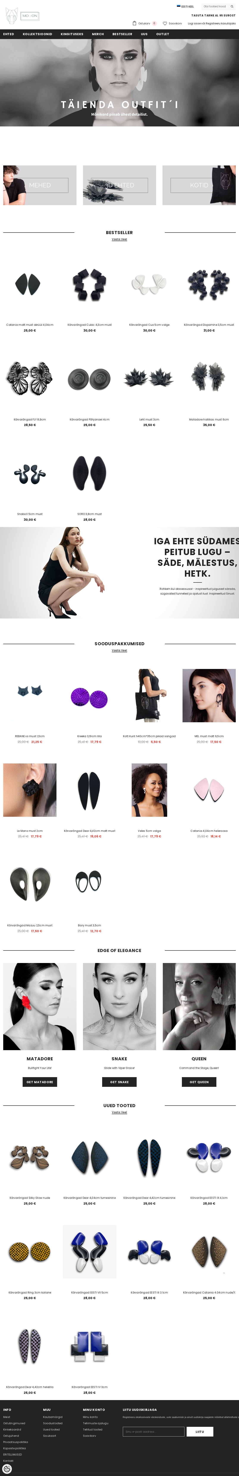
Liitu (200, 1432)
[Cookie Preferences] (7, 1469)
